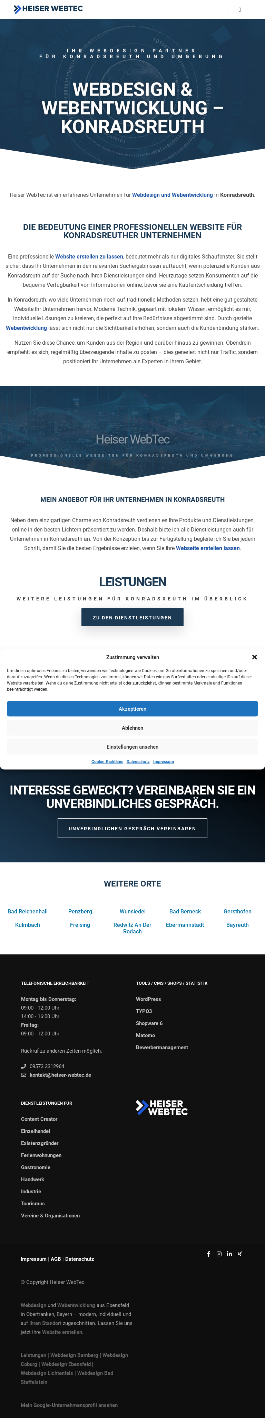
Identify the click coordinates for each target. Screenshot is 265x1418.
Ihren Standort (45, 1323)
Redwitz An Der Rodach (132, 928)
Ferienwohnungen (41, 1155)
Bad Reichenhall (28, 911)
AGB (56, 1259)
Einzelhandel (35, 1131)
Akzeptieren (132, 709)
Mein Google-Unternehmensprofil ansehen (69, 1405)
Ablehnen (132, 728)
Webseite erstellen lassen (208, 548)
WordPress (148, 999)
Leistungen (33, 1355)
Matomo (145, 1035)
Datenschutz (138, 761)
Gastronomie (35, 1167)
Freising (80, 925)
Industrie (31, 1191)
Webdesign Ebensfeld (66, 1364)
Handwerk (32, 1179)
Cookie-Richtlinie (107, 761)
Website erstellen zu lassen (89, 256)
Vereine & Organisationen (50, 1216)
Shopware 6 (149, 1023)
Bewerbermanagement (162, 1047)
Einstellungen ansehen (132, 746)
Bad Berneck (185, 911)
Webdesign (33, 1305)
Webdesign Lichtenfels (47, 1373)
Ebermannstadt (185, 925)
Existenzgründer (39, 1143)
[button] (254, 657)
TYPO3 (144, 1011)
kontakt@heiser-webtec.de (56, 1075)
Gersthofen (238, 911)
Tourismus (33, 1204)
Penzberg (80, 911)
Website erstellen (62, 1332)
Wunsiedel (133, 911)
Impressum (163, 761)
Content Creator (39, 1119)
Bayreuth (237, 925)
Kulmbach (27, 925)
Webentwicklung (26, 328)
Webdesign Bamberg (74, 1355)
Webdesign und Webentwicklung (172, 195)
